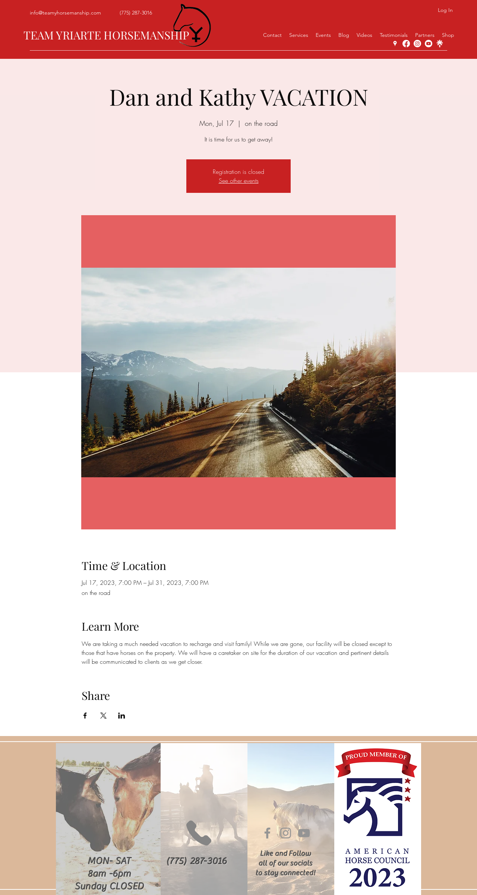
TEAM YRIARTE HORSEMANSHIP (106, 35)
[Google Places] (395, 43)
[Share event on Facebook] (85, 716)
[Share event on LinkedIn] (121, 716)
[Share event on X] (103, 716)
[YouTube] (428, 43)
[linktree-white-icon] (439, 43)
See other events (239, 180)
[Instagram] (417, 43)
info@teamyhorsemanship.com (65, 12)
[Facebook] (406, 43)
